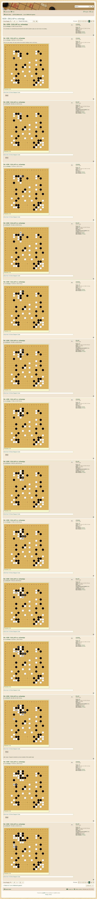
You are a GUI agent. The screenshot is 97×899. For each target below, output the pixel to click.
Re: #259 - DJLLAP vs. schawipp (16, 24)
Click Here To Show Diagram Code (12, 92)
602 (79, 105)
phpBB (43, 892)
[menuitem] (12, 12)
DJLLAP (77, 102)
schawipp (78, 24)
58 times (83, 32)
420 (79, 27)
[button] (79, 21)
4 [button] (87, 21)
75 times (83, 31)
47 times (83, 113)
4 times (82, 111)
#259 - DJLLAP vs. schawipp (13, 19)
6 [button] (91, 21)
